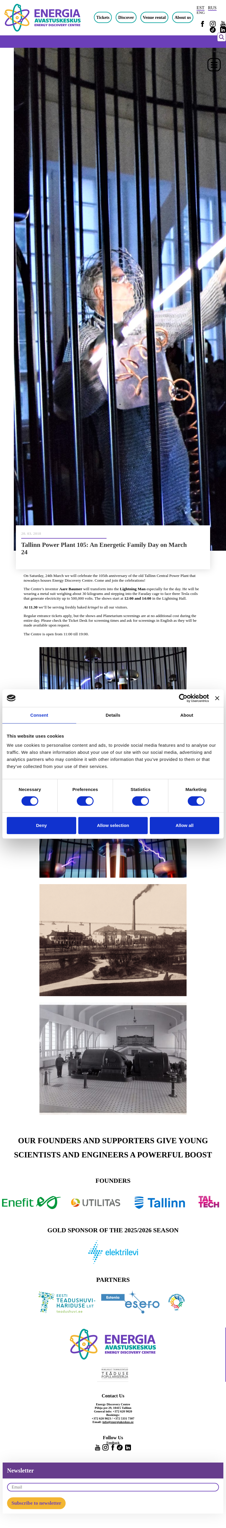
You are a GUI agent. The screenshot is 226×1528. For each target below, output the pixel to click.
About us (183, 17)
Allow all (185, 825)
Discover (126, 17)
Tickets (102, 17)
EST (201, 7)
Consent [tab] (39, 715)
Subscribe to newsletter (36, 1503)
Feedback (113, 1442)
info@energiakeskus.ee (118, 1422)
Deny (41, 825)
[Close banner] (217, 698)
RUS (212, 7)
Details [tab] (113, 715)
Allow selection (113, 825)
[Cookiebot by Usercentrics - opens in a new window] (183, 698)
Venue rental (154, 17)
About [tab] (186, 715)
